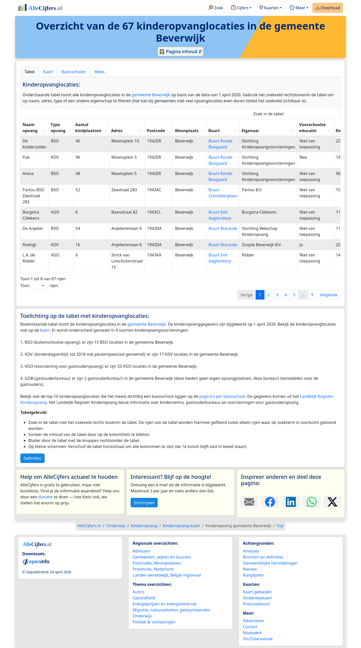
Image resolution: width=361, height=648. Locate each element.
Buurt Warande (223, 228)
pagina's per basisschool (222, 396)
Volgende (328, 295)
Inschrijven (144, 502)
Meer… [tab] (101, 71)
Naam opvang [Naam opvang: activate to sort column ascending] (30, 127)
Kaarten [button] (269, 8)
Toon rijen (39, 286)
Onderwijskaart (257, 598)
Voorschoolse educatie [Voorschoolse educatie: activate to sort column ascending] (312, 127)
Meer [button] (297, 8)
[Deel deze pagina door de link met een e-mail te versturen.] (249, 502)
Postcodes (142, 563)
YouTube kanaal (258, 638)
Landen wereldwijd (150, 575)
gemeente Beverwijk (151, 95)
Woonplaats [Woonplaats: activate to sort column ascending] (187, 130)
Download (327, 8)
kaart (45, 330)
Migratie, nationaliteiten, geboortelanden (171, 610)
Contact (250, 626)
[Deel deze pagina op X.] (332, 502)
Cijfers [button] (239, 8)
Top (280, 525)
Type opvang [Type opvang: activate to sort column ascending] (58, 127)
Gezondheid (144, 598)
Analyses (251, 551)
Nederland (164, 569)
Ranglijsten (253, 575)
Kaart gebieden (257, 592)
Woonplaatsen (167, 563)
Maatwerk (252, 632)
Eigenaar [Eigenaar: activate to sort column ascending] (250, 130)
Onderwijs (142, 616)
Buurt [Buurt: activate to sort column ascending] (214, 130)
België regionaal (185, 575)
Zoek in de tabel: (297, 114)
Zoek (215, 8)
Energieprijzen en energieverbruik (165, 604)
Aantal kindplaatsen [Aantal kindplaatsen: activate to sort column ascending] (88, 127)
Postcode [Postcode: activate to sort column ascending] (156, 130)
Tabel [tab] (30, 71)
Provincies (142, 569)
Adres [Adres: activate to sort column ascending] (117, 130)
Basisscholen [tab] (74, 71)
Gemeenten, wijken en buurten (162, 557)
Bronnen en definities (263, 557)
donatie (45, 497)
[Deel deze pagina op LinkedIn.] (291, 502)
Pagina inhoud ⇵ (180, 51)
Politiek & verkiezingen (154, 622)
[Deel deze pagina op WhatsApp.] (312, 502)
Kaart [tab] (48, 71)
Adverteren (253, 620)
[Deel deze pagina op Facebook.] (270, 502)
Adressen (141, 551)
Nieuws (250, 569)
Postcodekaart (256, 604)
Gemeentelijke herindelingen (270, 563)
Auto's (138, 592)
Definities (32, 458)
